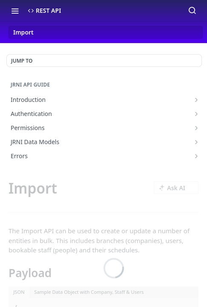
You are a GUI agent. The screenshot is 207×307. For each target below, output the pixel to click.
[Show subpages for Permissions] (196, 128)
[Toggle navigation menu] (15, 10)
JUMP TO (21, 60)
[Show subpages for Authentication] (196, 113)
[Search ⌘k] (192, 10)
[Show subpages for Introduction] (196, 99)
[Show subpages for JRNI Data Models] (196, 142)
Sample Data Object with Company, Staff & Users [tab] (89, 292)
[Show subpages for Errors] (196, 156)
